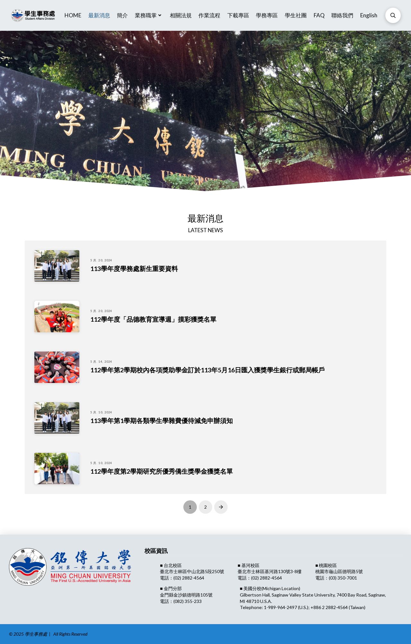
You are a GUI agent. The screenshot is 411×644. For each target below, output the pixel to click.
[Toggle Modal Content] (393, 15)
